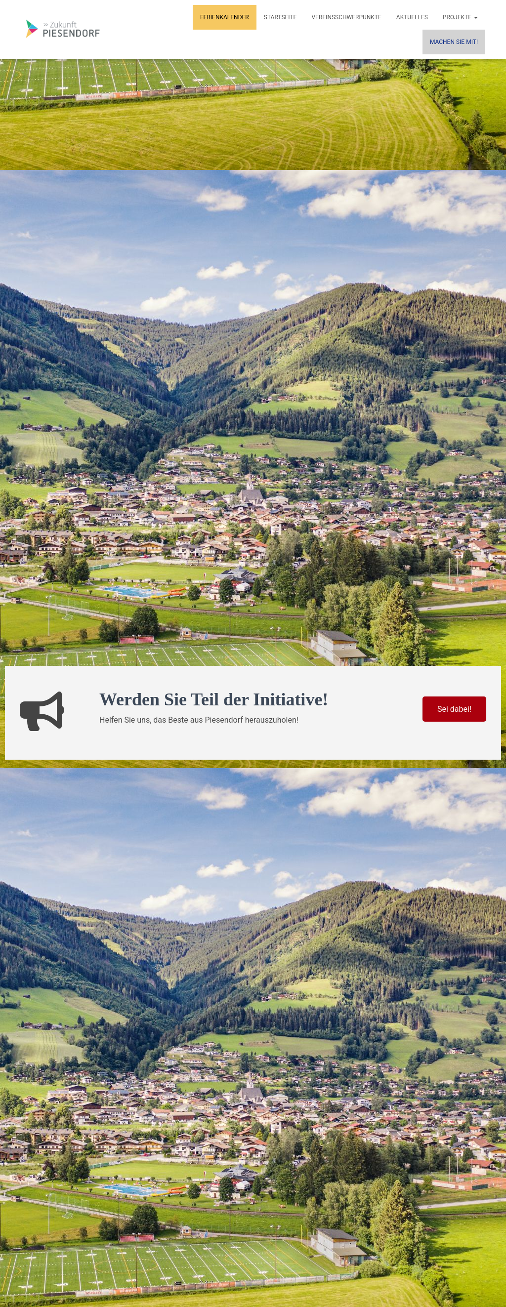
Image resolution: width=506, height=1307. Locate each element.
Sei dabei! (454, 709)
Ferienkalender (224, 17)
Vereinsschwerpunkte (346, 17)
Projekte (460, 17)
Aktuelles (412, 17)
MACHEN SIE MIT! (454, 42)
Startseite (280, 17)
